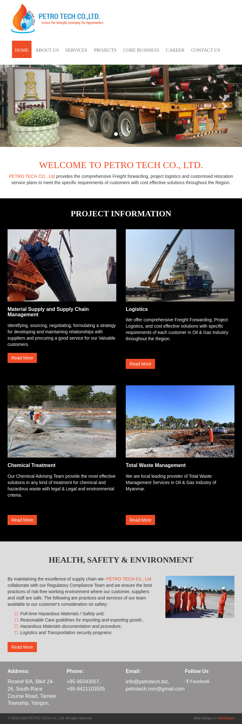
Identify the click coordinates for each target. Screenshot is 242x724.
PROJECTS (105, 50)
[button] (18, 106)
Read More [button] (22, 357)
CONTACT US (205, 50)
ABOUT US (47, 50)
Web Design (203, 718)
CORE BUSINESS (141, 50)
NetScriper (226, 718)
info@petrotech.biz (147, 681)
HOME (22, 50)
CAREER (175, 50)
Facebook (200, 681)
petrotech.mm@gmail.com (155, 689)
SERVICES (77, 50)
